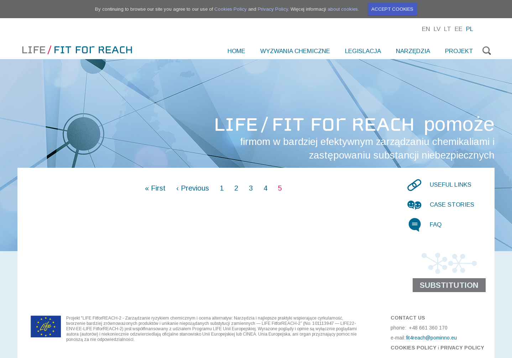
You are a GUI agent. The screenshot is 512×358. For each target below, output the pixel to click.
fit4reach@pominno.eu (431, 338)
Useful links (450, 184)
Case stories (452, 204)
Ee (459, 29)
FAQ (436, 224)
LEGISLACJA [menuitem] (363, 51)
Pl (469, 29)
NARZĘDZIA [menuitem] (413, 51)
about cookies (343, 9)
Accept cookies (392, 9)
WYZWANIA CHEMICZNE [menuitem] (295, 51)
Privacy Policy (273, 9)
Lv (437, 29)
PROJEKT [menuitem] (459, 51)
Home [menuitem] (236, 51)
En (426, 29)
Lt (447, 29)
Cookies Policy (230, 9)
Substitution (449, 285)
